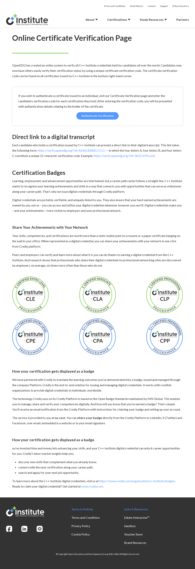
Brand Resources (135, 542)
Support (164, 6)
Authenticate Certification (97, 115)
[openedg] (40, 529)
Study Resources (153, 19)
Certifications (119, 19)
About (92, 19)
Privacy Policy (80, 526)
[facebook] (9, 529)
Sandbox (130, 526)
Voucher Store (133, 534)
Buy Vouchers (180, 6)
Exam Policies (136, 6)
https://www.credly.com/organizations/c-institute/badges (137, 481)
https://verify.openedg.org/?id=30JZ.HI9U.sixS (124, 155)
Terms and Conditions (114, 6)
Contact (152, 6)
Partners (182, 19)
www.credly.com (92, 486)
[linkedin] (24, 529)
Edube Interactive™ (136, 517)
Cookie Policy (80, 534)
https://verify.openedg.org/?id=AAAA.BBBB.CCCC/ (72, 150)
